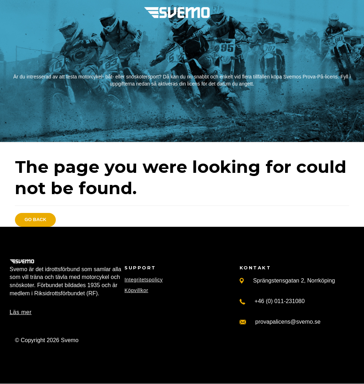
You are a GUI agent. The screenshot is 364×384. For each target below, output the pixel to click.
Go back (35, 219)
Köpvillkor (136, 290)
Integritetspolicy (143, 279)
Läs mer (21, 312)
